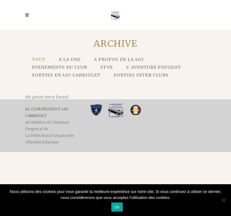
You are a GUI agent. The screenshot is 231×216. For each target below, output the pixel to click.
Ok (116, 207)
